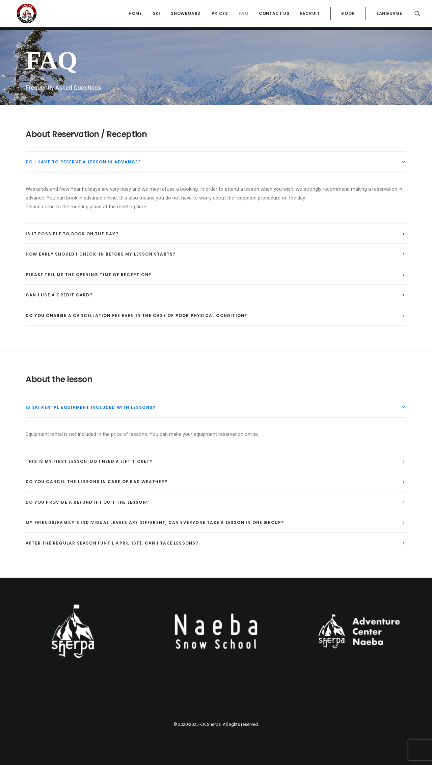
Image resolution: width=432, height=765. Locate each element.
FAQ (243, 15)
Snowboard (185, 15)
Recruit (310, 15)
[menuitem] (135, 15)
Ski (156, 15)
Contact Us (274, 15)
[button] (417, 15)
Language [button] (389, 15)
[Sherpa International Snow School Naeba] (23, 15)
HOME (135, 15)
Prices (220, 15)
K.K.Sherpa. (210, 724)
